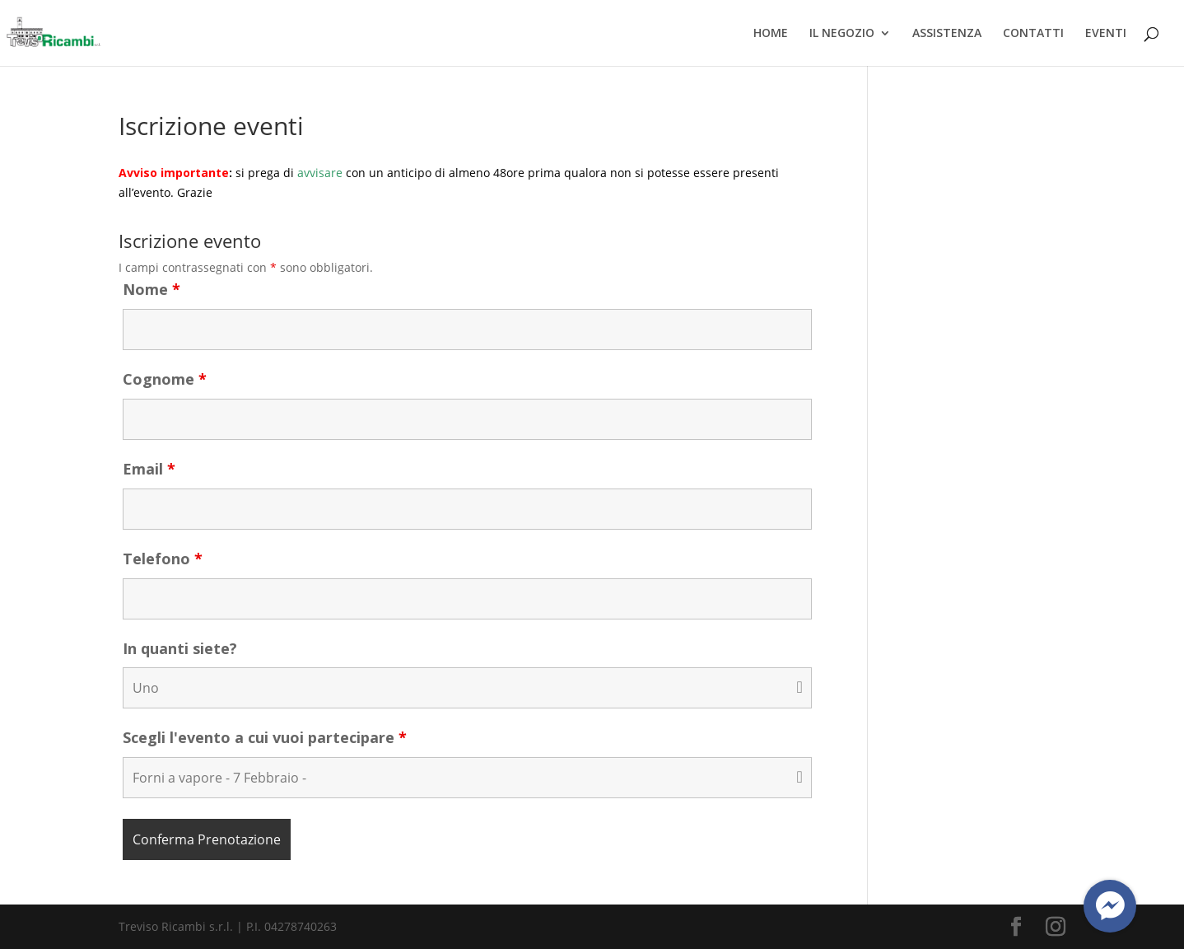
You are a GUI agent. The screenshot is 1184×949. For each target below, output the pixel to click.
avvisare (320, 172)
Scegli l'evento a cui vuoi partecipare (265, 737)
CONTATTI (1033, 33)
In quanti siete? (180, 648)
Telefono (163, 558)
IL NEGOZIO (841, 33)
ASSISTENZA (946, 33)
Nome (151, 289)
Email (149, 469)
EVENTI (1105, 33)
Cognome (165, 379)
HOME (770, 33)
